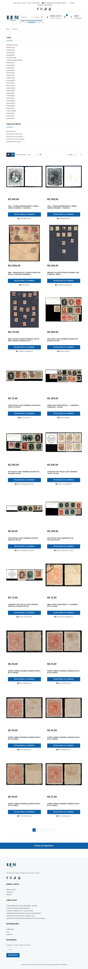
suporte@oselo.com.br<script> (54, 3)
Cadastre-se (58, 18)
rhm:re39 (10, 53)
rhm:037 (10, 85)
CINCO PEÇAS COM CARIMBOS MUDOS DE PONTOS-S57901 (24, 406)
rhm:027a (11, 111)
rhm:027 (10, 75)
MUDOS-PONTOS (63, 351)
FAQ (7, 932)
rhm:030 (10, 90)
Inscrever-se (13, 955)
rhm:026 (10, 101)
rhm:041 (10, 103)
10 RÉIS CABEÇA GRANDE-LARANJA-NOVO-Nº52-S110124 (63, 672)
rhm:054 (10, 98)
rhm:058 (10, 70)
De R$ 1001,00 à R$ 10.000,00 (15, 139)
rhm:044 (10, 80)
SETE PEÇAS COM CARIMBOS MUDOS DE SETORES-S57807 (23, 472)
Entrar (52, 18)
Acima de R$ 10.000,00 (13, 141)
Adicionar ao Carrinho (24, 214)
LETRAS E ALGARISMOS (64, 484)
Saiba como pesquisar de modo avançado (31, 22)
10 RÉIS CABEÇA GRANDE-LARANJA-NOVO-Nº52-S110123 (63, 804)
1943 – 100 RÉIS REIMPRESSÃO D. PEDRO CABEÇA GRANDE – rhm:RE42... (23, 207)
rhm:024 (10, 78)
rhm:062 (10, 55)
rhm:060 (10, 68)
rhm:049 (10, 108)
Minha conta (11, 890)
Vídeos (72, 3)
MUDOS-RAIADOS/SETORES (24, 484)
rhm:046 (10, 93)
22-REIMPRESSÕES (24, 218)
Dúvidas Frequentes (45, 5)
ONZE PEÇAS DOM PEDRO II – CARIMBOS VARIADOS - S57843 (63, 406)
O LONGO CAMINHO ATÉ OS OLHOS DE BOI (19, 911)
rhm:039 (10, 118)
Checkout (9, 892)
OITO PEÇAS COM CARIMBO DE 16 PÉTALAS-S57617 (60, 539)
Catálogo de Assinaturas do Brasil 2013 (20, 916)
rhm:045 (10, 83)
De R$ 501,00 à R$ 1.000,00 (14, 136)
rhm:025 (10, 96)
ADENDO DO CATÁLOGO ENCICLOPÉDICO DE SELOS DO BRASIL (25, 918)
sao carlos (11, 58)
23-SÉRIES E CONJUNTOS (63, 285)
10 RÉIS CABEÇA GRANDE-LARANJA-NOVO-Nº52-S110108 (24, 672)
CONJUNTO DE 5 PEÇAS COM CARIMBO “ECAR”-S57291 (62, 472)
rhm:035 (10, 73)
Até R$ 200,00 (10, 131)
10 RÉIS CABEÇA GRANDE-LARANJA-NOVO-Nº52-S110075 (24, 804)
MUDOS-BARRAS (64, 418)
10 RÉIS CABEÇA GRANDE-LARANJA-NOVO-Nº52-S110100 (24, 738)
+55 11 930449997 (33, 3)
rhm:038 (10, 106)
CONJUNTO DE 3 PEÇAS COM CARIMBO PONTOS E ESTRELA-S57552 (23, 605)
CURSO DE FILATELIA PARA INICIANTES (18, 908)
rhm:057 (10, 63)
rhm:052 (10, 47)
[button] (53, 16)
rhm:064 (10, 113)
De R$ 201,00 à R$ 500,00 (14, 134)
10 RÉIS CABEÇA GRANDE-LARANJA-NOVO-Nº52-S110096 (63, 738)
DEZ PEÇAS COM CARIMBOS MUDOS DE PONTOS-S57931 (62, 340)
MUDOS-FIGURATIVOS (24, 617)
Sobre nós (10, 929)
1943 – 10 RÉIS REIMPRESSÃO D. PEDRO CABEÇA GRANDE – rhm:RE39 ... (62, 207)
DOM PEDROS (24, 285)
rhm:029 (10, 88)
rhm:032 (10, 116)
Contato (9, 934)
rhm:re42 (10, 50)
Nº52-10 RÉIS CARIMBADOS (64, 617)
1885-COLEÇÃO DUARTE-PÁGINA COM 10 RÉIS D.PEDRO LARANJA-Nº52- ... (23, 340)
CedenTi (64, 965)
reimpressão (12, 45)
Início (8, 29)
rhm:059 (10, 65)
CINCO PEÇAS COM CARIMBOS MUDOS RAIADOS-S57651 (23, 539)
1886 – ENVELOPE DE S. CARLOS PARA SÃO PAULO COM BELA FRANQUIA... (24, 273)
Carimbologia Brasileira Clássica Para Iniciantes (23, 913)
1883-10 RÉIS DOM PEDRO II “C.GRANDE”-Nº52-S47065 (63, 605)
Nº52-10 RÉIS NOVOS (24, 683)
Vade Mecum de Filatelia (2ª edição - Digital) (21, 906)
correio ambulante (14, 60)
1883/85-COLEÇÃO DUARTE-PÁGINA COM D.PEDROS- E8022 (63, 273)
